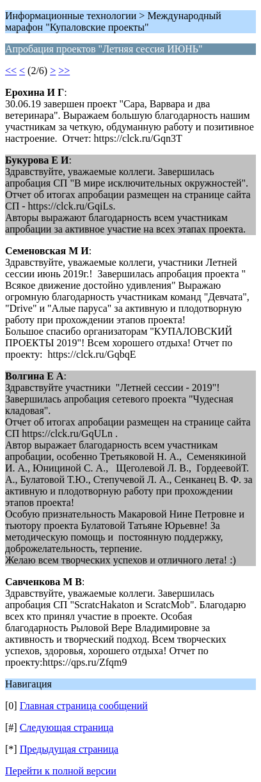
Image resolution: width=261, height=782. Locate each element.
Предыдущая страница (69, 749)
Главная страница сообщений (84, 705)
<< (11, 70)
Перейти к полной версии (60, 770)
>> (64, 70)
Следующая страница (67, 727)
